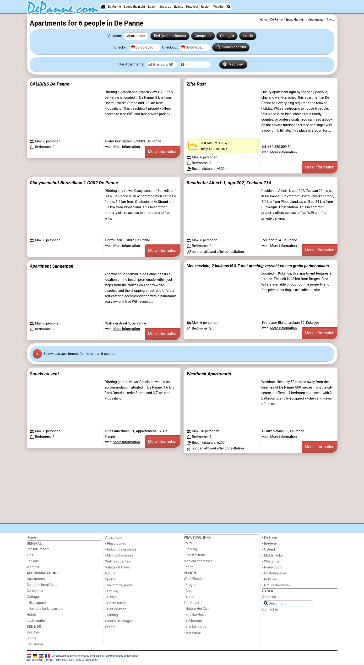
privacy (49, 660)
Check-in (121, 47)
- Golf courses (115, 609)
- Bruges (190, 585)
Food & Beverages (119, 621)
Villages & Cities (117, 567)
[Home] (103, 6)
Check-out (170, 47)
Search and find (231, 47)
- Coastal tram (194, 555)
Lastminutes (36, 621)
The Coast (191, 603)
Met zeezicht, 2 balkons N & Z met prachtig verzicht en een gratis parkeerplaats (258, 265)
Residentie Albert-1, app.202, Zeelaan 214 (229, 182)
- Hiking (111, 597)
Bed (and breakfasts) (170, 36)
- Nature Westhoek (276, 585)
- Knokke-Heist (195, 615)
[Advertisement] (170, 487)
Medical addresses (198, 561)
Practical (192, 6)
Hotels (248, 36)
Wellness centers (118, 561)
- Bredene (269, 543)
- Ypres (189, 597)
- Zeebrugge (193, 621)
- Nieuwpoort (36, 603)
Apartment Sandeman (51, 266)
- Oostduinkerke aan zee (45, 609)
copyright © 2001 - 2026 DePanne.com (76, 660)
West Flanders (195, 579)
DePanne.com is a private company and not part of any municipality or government (95, 655)
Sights (31, 638)
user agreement (35, 660)
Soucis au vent (44, 374)
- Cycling (111, 591)
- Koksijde (269, 579)
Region (205, 6)
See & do (165, 6)
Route (188, 543)
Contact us (270, 609)
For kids (33, 561)
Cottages (227, 36)
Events (178, 6)
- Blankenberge (195, 627)
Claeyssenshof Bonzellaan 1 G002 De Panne (74, 182)
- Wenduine (192, 633)
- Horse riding (115, 603)
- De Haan (269, 537)
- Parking (190, 549)
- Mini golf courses (119, 555)
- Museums (35, 644)
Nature (110, 573)
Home (31, 537)
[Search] (228, 6)
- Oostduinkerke (274, 573)
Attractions (113, 537)
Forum (189, 567)
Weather (218, 6)
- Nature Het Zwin (197, 609)
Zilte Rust (196, 84)
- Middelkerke (272, 555)
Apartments (136, 36)
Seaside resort (38, 549)
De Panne (114, 6)
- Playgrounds (115, 543)
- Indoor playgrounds (120, 549)
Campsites (203, 36)
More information (126, 147)
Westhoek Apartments (209, 374)
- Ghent (189, 591)
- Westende (270, 561)
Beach (152, 6)
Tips (30, 555)
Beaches (33, 632)
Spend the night (134, 6)
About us (269, 597)
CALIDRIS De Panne (49, 84)
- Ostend (268, 549)
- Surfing (111, 615)
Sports (110, 579)
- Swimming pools (118, 585)
